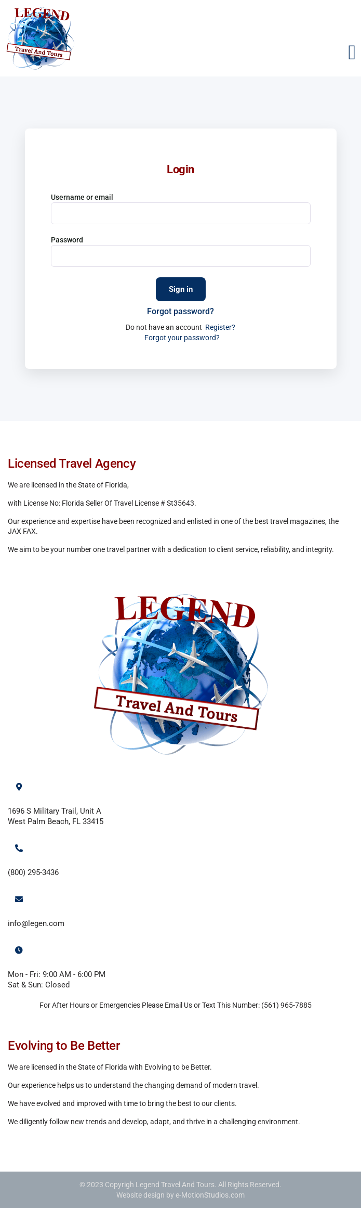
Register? (220, 327)
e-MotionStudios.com (210, 1195)
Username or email (82, 197)
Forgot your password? (182, 337)
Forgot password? (180, 311)
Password (67, 240)
